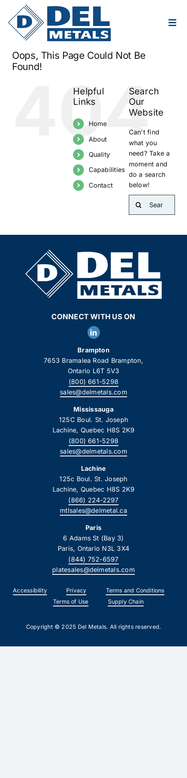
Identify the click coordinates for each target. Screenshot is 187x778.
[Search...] (152, 205)
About (98, 139)
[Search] (139, 205)
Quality (99, 154)
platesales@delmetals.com (93, 570)
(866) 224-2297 (93, 500)
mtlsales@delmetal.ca (93, 510)
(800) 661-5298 (93, 382)
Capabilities (107, 170)
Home (98, 124)
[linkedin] (93, 332)
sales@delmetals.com (93, 392)
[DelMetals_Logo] (59, 8)
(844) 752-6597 (93, 559)
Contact (101, 185)
